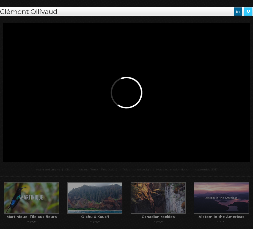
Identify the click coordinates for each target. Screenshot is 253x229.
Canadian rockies (158, 217)
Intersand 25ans (48, 169)
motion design (180, 169)
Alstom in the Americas (221, 217)
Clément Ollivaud (28, 11)
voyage (32, 221)
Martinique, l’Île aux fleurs (32, 217)
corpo (221, 221)
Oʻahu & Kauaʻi (95, 217)
